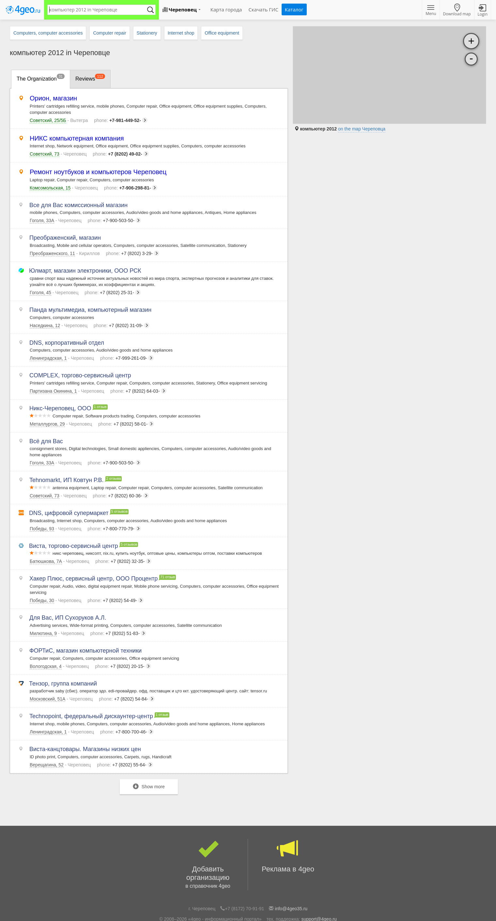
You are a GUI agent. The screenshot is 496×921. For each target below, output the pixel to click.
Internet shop (181, 33)
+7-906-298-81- (131, 187)
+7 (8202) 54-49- (115, 578)
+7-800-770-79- (114, 510)
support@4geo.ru (318, 887)
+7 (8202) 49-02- (120, 154)
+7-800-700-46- (127, 702)
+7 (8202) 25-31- (112, 287)
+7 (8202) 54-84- (127, 671)
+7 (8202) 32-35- (123, 541)
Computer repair (109, 33)
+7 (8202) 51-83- (118, 609)
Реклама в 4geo (288, 824)
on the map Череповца (361, 128)
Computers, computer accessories (48, 33)
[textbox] (98, 10)
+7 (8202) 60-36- (120, 479)
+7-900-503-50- (114, 218)
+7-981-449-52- (120, 120)
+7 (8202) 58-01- (126, 411)
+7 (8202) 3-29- (133, 249)
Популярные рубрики (215, 902)
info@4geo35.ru (291, 877)
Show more (149, 755)
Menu (431, 10)
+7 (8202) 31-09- (121, 318)
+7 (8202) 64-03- (138, 380)
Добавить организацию (208, 833)
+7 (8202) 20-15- (123, 640)
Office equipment (222, 33)
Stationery (147, 33)
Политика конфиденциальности (271, 902)
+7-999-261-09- (127, 349)
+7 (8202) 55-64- (125, 733)
